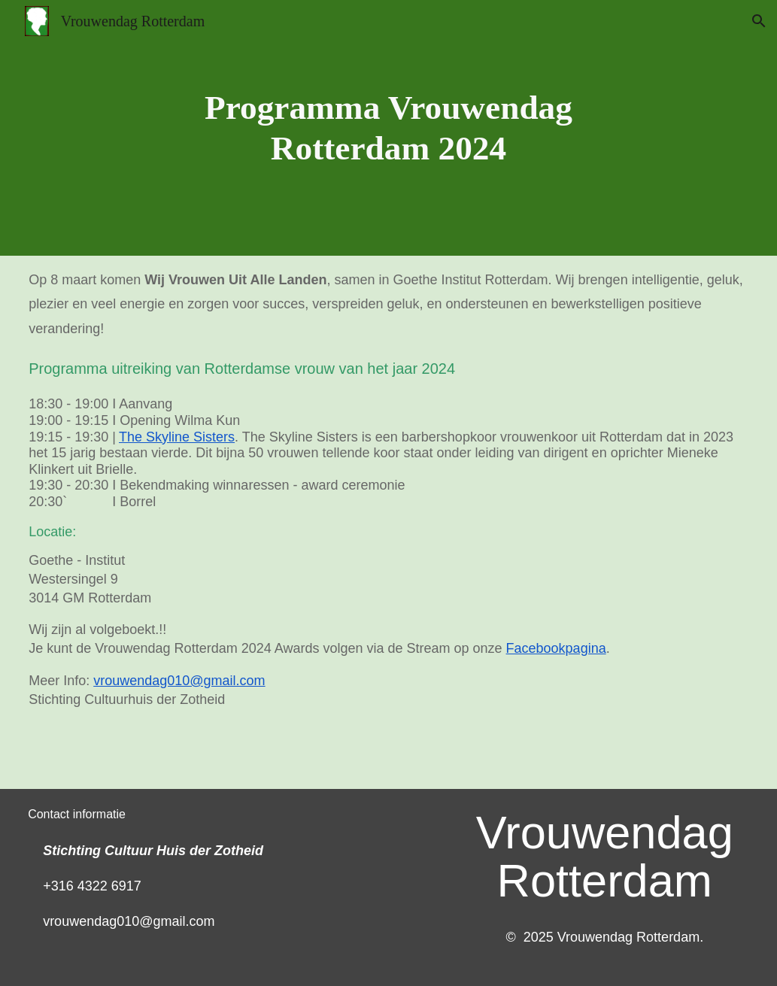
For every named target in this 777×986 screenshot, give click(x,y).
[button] (759, 21)
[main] (388, 128)
